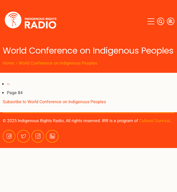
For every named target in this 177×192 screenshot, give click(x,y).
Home (8, 63)
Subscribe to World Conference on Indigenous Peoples (54, 102)
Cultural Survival (154, 121)
